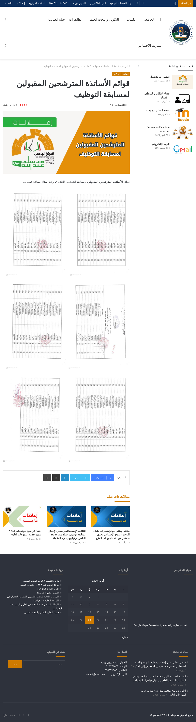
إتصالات (21, 3)
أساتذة (104, 66)
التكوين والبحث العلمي (103, 19)
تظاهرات (75, 19)
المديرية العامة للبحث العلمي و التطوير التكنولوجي (33, 596)
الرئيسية (124, 66)
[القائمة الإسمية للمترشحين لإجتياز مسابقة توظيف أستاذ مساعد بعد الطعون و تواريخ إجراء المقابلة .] (66, 516)
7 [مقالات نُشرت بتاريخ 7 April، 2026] (106, 604)
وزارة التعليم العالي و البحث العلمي (41, 580)
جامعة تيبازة (9, 715)
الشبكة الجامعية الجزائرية (46, 600)
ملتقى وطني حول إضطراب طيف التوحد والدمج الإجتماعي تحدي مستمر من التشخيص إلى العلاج (111, 534)
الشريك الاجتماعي (149, 45)
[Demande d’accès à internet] (182, 132)
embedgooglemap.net (175, 625)
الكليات (131, 19)
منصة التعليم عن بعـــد (157, 110)
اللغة (10, 3)
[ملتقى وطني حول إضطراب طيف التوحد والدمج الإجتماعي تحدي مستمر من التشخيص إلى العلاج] (110, 516)
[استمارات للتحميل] (182, 82)
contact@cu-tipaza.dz (97, 674)
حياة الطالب (56, 19)
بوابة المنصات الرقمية (121, 3)
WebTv (53, 3)
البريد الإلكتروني (98, 3)
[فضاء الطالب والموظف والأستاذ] (182, 99)
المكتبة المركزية (37, 3)
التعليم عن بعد (78, 3)
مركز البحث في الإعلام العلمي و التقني (39, 584)
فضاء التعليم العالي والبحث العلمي (41, 612)
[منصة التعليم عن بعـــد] (182, 115)
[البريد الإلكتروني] (182, 149)
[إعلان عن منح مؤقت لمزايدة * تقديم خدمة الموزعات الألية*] (22, 516)
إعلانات (113, 66)
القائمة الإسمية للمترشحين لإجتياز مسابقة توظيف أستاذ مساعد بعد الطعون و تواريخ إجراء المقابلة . (67, 534)
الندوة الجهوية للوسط (48, 592)
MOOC (63, 3)
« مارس (124, 637)
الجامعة (149, 19)
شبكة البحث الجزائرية (48, 588)
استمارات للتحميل (160, 76)
